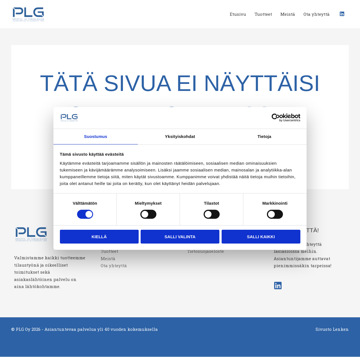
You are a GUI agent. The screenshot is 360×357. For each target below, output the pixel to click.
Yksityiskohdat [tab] (180, 136)
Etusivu (238, 14)
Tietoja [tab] (264, 136)
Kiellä (99, 237)
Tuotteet (263, 14)
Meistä (287, 14)
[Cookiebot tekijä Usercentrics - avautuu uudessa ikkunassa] (275, 117)
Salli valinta (180, 237)
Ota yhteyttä (316, 14)
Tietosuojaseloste (205, 252)
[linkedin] (342, 13)
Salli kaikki (261, 237)
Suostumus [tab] (95, 136)
